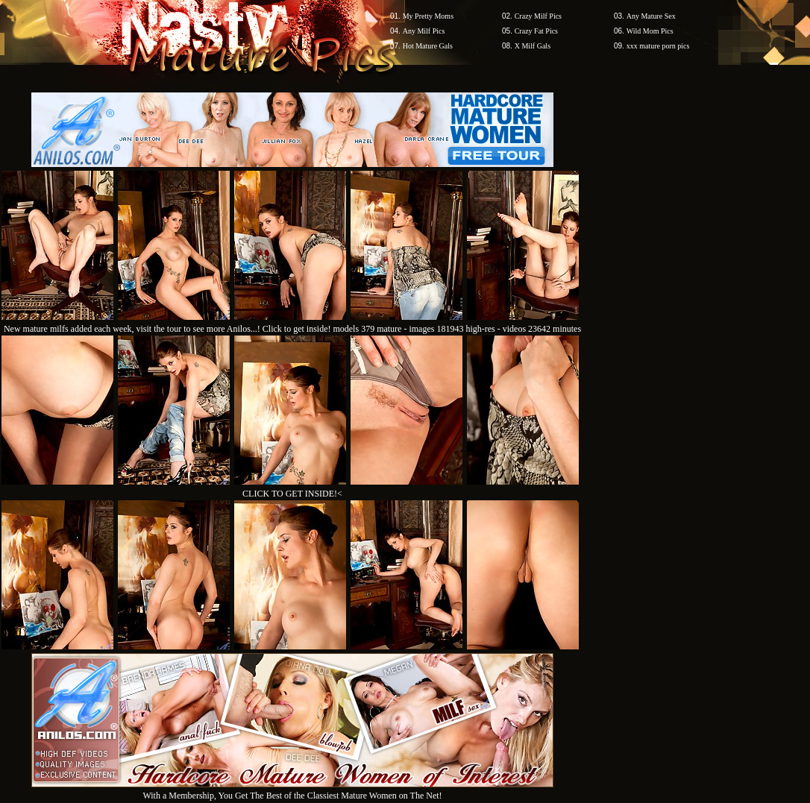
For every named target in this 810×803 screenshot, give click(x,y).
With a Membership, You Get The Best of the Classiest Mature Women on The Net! (292, 790)
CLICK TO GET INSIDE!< (292, 493)
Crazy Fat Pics (536, 31)
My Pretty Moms (428, 16)
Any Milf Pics (424, 31)
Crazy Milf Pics (538, 16)
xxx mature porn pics (658, 46)
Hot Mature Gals (428, 46)
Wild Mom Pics (650, 31)
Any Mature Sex (651, 16)
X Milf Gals (532, 46)
